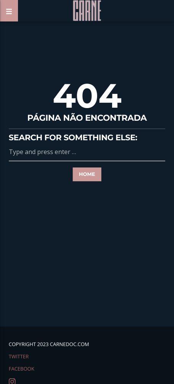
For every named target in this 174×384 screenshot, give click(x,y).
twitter (19, 356)
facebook (21, 368)
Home (87, 174)
